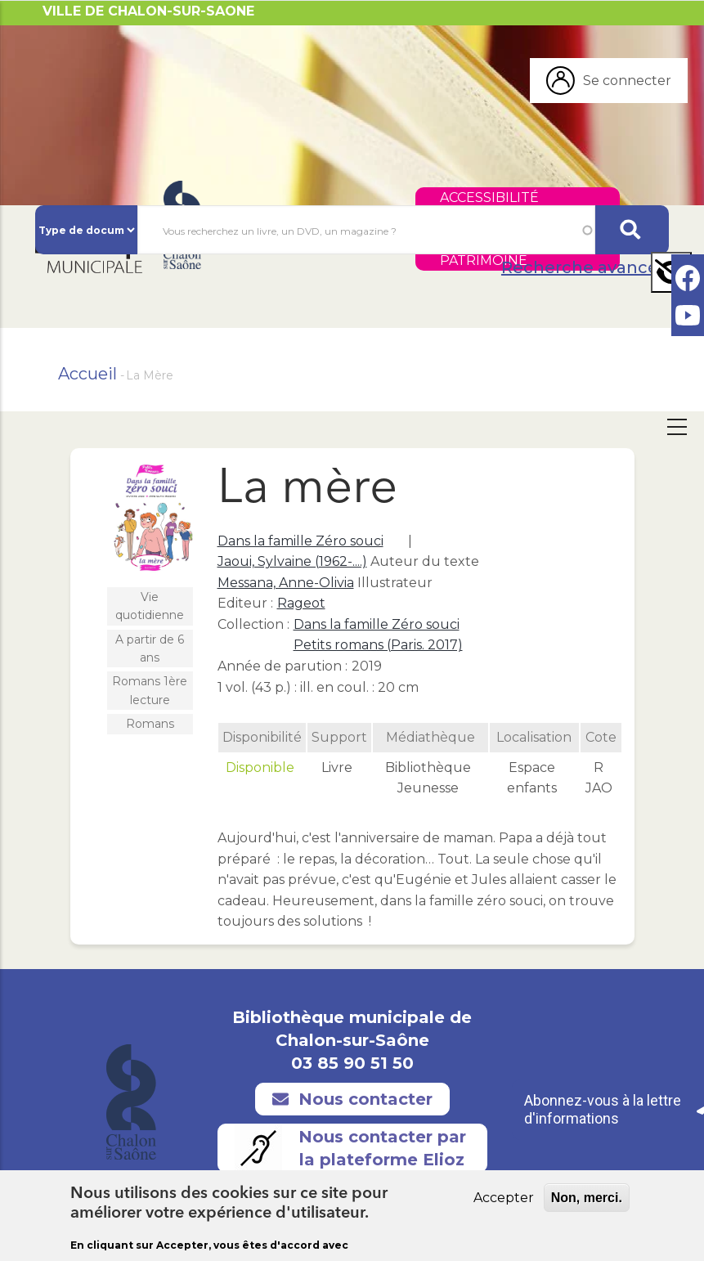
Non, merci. (586, 1200)
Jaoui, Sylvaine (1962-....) (292, 561)
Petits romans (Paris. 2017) (378, 645)
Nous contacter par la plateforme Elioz (350, 1148)
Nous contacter (352, 1099)
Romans (150, 723)
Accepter (503, 1200)
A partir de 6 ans (149, 648)
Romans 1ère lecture (149, 690)
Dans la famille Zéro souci (300, 541)
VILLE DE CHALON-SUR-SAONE (148, 11)
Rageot (301, 603)
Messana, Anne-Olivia (285, 582)
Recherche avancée (585, 267)
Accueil (87, 374)
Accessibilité (489, 197)
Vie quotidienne (149, 606)
